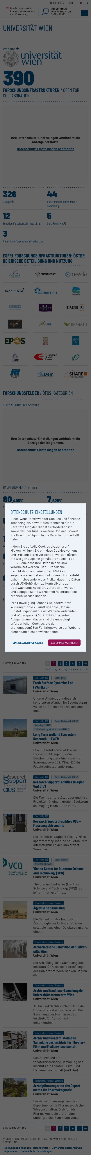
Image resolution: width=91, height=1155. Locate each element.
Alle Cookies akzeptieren (64, 642)
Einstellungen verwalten (28, 642)
